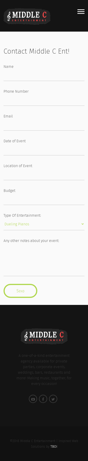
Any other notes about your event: (31, 240)
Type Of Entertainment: (22, 215)
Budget (9, 190)
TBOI (53, 446)
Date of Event (15, 141)
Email (8, 116)
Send (20, 291)
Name (9, 66)
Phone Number (16, 91)
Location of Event (18, 165)
